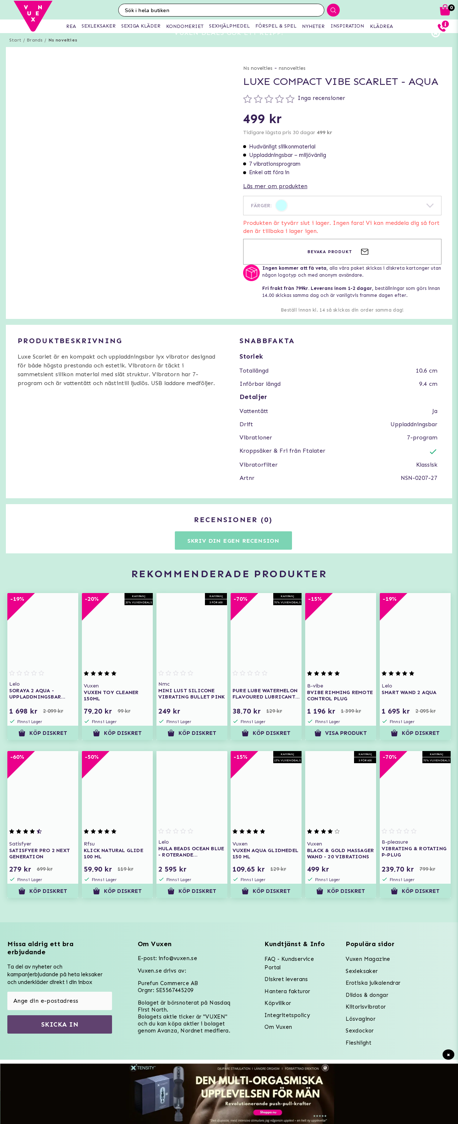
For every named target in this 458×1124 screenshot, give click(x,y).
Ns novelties (62, 53)
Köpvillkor (277, 1003)
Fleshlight (358, 1042)
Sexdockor (360, 1030)
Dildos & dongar (367, 995)
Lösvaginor (360, 1019)
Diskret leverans (286, 979)
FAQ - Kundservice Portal (289, 963)
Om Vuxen (278, 1027)
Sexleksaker (362, 971)
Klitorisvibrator (366, 1006)
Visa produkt (340, 746)
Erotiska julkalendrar (373, 983)
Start (15, 53)
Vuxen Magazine (368, 959)
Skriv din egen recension (233, 553)
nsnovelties (292, 81)
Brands (35, 53)
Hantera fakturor (287, 991)
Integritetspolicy (287, 1015)
